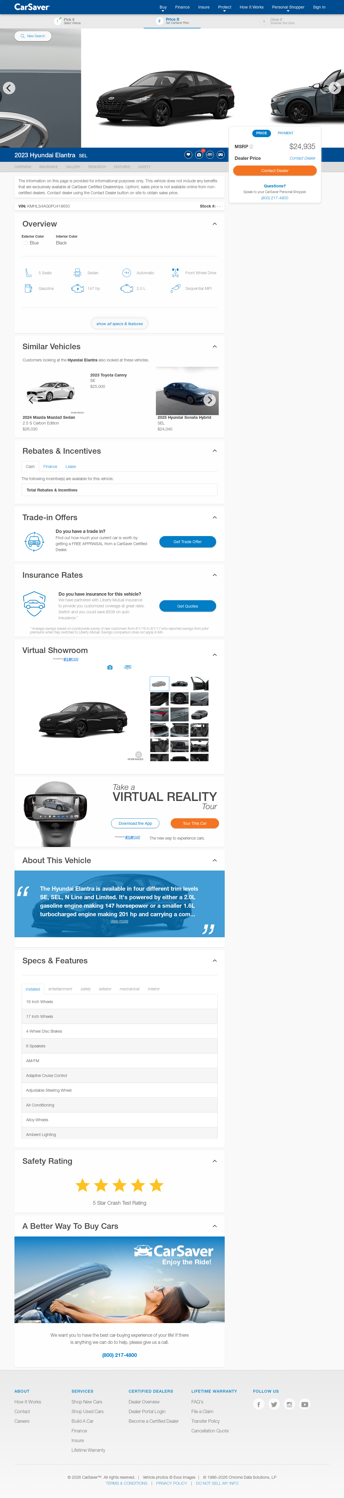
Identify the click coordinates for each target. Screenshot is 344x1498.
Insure (204, 7)
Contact (22, 1411)
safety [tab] (86, 989)
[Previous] (9, 88)
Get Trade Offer (188, 541)
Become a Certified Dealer (154, 1421)
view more (119, 921)
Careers (22, 1421)
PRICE (261, 133)
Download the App (135, 823)
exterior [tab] (105, 989)
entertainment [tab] (60, 989)
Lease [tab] (71, 466)
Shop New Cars (87, 1401)
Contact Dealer (302, 158)
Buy (163, 7)
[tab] (119, 654)
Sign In (319, 7)
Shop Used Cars (88, 1411)
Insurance (48, 167)
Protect (224, 7)
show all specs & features (119, 323)
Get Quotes (187, 606)
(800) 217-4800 (119, 1355)
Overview (22, 167)
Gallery (73, 167)
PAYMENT (285, 133)
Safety (144, 167)
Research (97, 167)
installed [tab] (33, 989)
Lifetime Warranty (88, 1450)
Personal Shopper (288, 7)
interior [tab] (154, 989)
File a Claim (202, 1411)
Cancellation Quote (210, 1430)
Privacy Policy (172, 1483)
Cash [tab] (30, 466)
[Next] (335, 88)
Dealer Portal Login (147, 1411)
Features (122, 167)
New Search (33, 36)
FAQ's (197, 1401)
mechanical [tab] (129, 989)
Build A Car (82, 1421)
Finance (182, 7)
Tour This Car (195, 823)
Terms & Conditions (127, 1483)
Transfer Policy (205, 1421)
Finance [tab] (50, 466)
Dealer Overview (144, 1401)
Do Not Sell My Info (217, 1483)
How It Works (252, 7)
